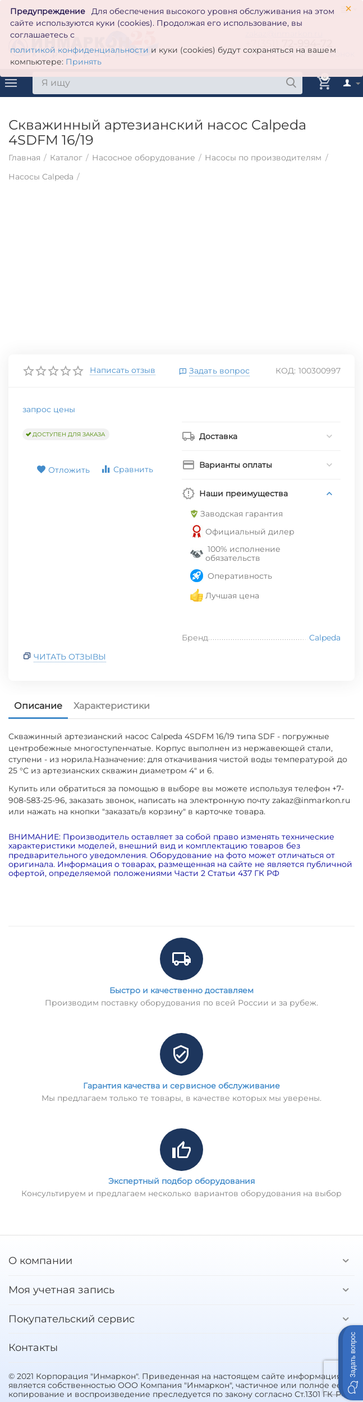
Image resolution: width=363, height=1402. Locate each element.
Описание (38, 705)
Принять (84, 62)
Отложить (63, 470)
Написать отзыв (122, 370)
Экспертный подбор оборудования (181, 1181)
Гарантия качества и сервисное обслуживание (181, 1086)
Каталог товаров (11, 83)
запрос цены (48, 409)
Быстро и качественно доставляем (181, 990)
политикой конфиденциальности (79, 50)
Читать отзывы (70, 657)
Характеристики (111, 705)
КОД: (285, 371)
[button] (350, 1362)
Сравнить (126, 469)
